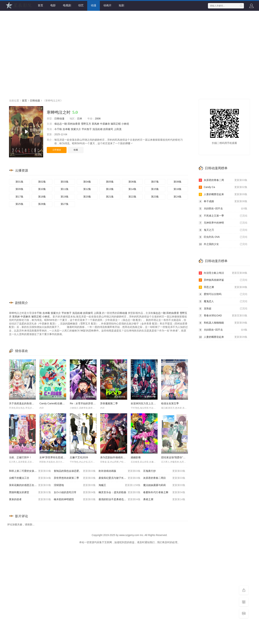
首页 (40, 5)
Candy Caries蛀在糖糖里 (53, 403)
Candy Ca (223, 187)
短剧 (121, 5)
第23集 (155, 196)
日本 (79, 118)
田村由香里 (74, 123)
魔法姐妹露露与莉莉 (164, 485)
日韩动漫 (35, 100)
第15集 (155, 189)
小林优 (125, 123)
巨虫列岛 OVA (223, 237)
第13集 (110, 189)
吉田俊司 (108, 129)
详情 (129, 143)
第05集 (110, 181)
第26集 (42, 204)
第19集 (65, 196)
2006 (98, 118)
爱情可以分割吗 (223, 294)
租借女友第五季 (170, 403)
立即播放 (56, 150)
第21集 (110, 196)
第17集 (19, 196)
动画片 (107, 5)
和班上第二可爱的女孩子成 (30, 471)
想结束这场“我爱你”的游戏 (175, 457)
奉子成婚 (223, 201)
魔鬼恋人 (223, 301)
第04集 (87, 181)
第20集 (87, 196)
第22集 (132, 196)
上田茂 (117, 129)
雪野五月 (86, 123)
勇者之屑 (164, 499)
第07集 (155, 181)
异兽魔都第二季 (109, 403)
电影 (53, 5)
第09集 (19, 189)
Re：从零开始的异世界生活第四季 (89, 403)
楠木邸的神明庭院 (75, 499)
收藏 (76, 150)
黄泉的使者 (30, 499)
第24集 (177, 196)
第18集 (42, 196)
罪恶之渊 (223, 287)
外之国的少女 (223, 244)
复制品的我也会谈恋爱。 (75, 471)
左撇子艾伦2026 (79, 457)
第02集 (42, 181)
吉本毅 (66, 129)
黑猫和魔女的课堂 (30, 492)
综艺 (81, 5)
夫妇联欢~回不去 (223, 208)
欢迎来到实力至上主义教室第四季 (150, 403)
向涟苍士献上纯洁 (223, 273)
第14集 (132, 189)
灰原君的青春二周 (223, 180)
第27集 (65, 204)
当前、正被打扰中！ (20, 457)
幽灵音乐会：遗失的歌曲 (120, 492)
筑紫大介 (76, 129)
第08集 (177, 181)
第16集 (177, 189)
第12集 (87, 189)
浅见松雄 (97, 129)
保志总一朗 (60, 123)
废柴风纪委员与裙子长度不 (120, 478)
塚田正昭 (116, 123)
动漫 (93, 5)
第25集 (19, 204)
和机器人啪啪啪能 (223, 323)
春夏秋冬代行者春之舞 (164, 492)
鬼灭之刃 (223, 230)
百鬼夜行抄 (164, 471)
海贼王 (120, 485)
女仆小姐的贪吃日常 (75, 492)
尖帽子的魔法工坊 (30, 478)
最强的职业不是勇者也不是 (120, 499)
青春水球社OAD (223, 315)
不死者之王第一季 (223, 216)
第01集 (19, 181)
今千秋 (58, 129)
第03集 (65, 181)
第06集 (132, 181)
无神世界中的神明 (223, 223)
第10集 (42, 189)
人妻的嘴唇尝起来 (223, 194)
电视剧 (67, 5)
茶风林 (95, 123)
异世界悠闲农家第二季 (75, 478)
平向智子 (87, 129)
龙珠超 (223, 308)
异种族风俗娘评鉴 (223, 280)
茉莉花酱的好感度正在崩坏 (30, 485)
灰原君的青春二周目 (164, 478)
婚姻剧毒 (136, 457)
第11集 (65, 189)
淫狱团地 (75, 485)
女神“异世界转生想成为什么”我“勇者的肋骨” (63, 457)
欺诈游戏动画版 (120, 471)
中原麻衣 (105, 123)
